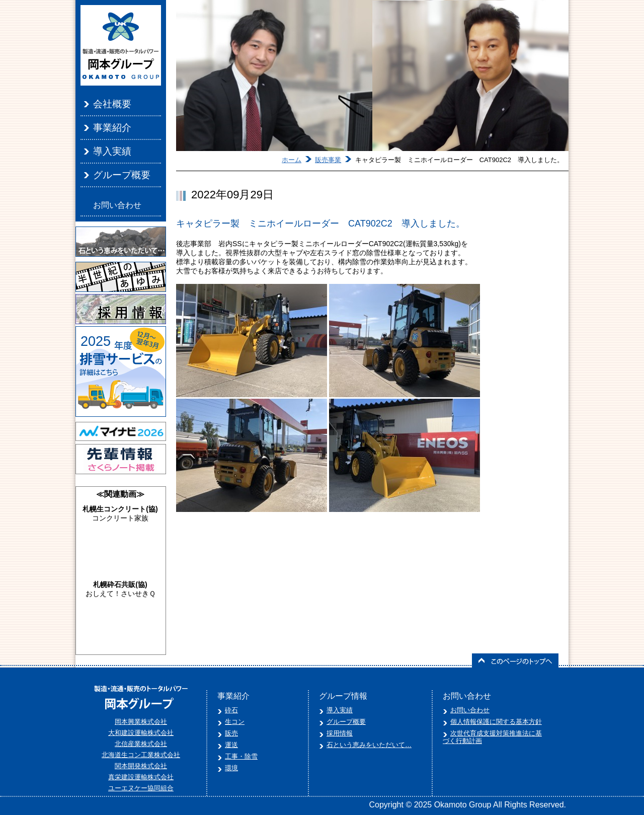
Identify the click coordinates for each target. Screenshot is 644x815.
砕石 (231, 710)
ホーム (291, 160)
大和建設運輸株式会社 (141, 732)
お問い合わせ (117, 205)
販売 (231, 733)
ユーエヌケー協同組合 (141, 788)
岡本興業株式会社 (141, 721)
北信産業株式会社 (141, 744)
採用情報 (340, 733)
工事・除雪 (241, 756)
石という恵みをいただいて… (369, 745)
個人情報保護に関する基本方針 (496, 721)
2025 (95, 341)
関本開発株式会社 (141, 766)
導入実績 (112, 151)
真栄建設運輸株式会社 (141, 777)
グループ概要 (121, 175)
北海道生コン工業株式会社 (141, 755)
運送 (231, 745)
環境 (231, 768)
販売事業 (328, 160)
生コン (235, 721)
